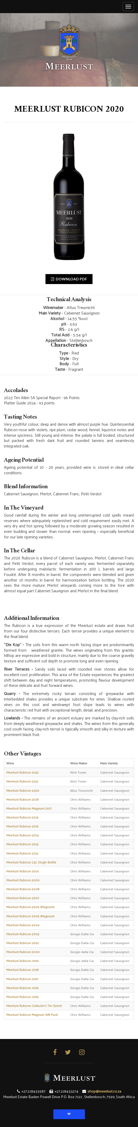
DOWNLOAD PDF (69, 279)
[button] (69, 1114)
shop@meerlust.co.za (104, 1091)
